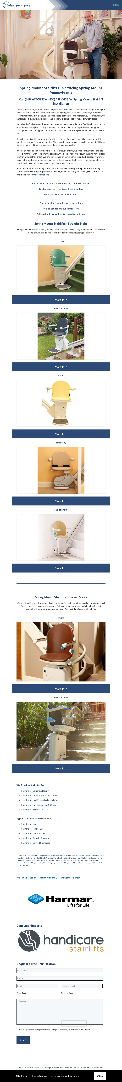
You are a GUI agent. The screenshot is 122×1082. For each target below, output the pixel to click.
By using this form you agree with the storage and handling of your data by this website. (55, 1030)
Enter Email (22, 993)
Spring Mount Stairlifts (76, 863)
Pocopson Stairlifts (46, 855)
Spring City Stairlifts (42, 863)
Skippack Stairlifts (77, 860)
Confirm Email (67, 993)
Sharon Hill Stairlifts (47, 860)
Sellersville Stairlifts (32, 860)
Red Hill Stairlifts (92, 855)
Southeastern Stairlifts (25, 863)
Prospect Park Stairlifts (76, 855)
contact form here (39, 174)
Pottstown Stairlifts (60, 855)
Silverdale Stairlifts (63, 860)
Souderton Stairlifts (92, 860)
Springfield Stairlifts (93, 863)
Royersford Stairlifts (35, 858)
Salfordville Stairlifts (64, 858)
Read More (73, 1076)
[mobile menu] (117, 5)
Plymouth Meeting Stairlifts (27, 855)
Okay (100, 1076)
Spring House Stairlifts (58, 863)
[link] (61, 268)
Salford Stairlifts (50, 858)
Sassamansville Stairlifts (81, 858)
